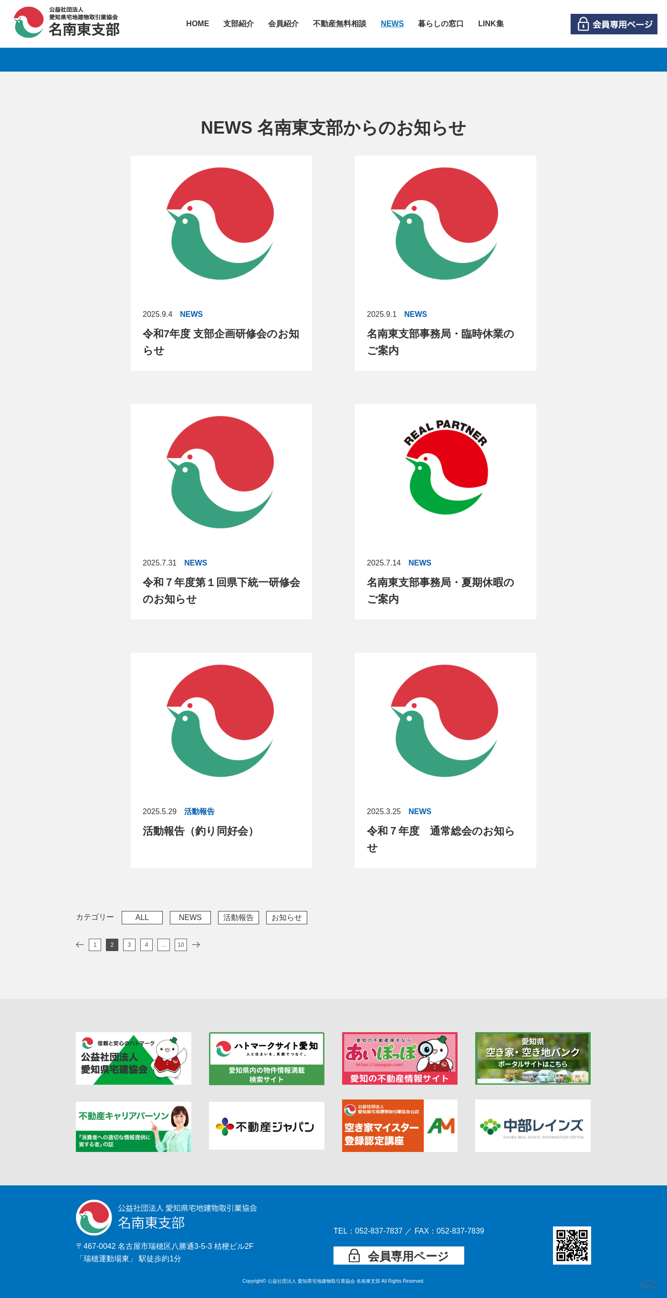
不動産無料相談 (339, 24)
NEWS (392, 24)
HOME (197, 24)
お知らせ (286, 917)
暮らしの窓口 (441, 24)
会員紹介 (283, 24)
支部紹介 (238, 24)
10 (180, 945)
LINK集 (490, 24)
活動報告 (238, 917)
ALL (142, 917)
